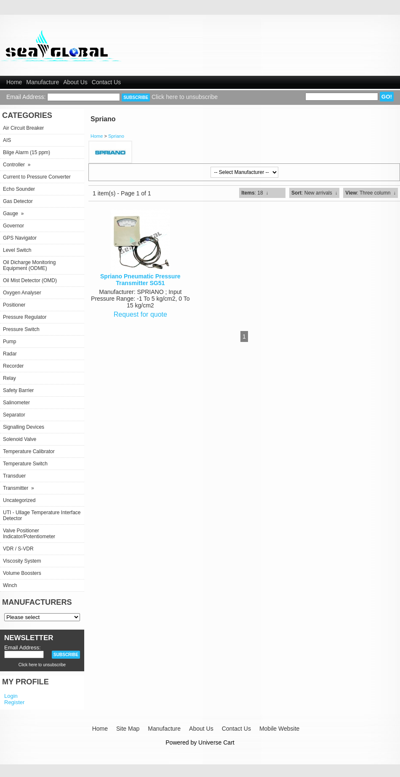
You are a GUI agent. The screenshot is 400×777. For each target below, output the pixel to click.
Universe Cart (216, 742)
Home (14, 82)
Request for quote (140, 314)
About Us (75, 82)
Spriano (116, 136)
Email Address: (25, 96)
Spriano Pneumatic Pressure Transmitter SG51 (140, 279)
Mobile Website (279, 728)
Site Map (127, 728)
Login (11, 696)
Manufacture (42, 82)
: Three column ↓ (370, 193)
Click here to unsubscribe (185, 96)
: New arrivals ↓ (314, 193)
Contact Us (106, 82)
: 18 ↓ (254, 193)
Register (14, 702)
